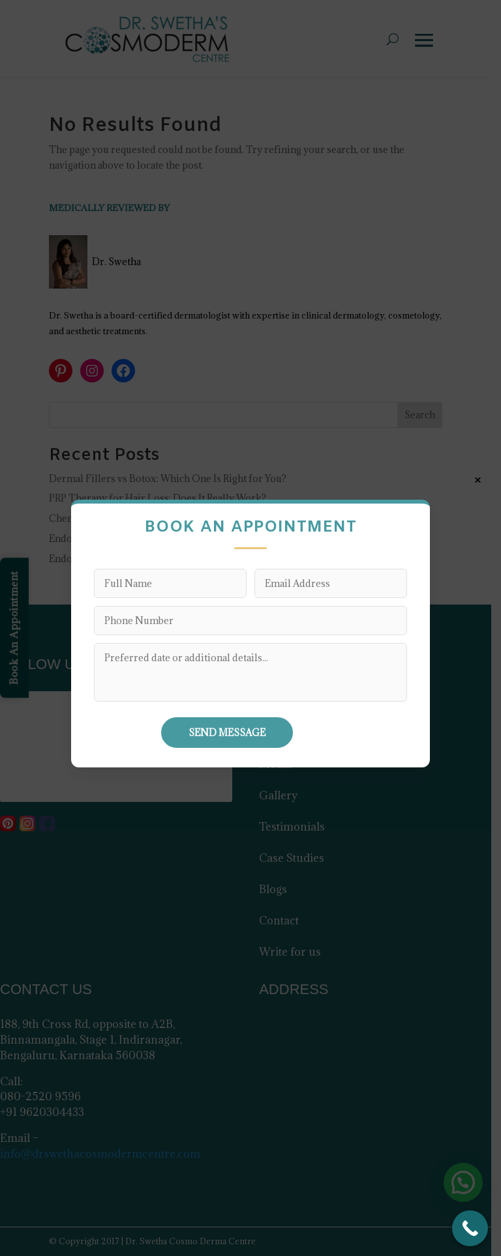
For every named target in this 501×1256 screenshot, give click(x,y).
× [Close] (477, 480)
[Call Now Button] (470, 1228)
